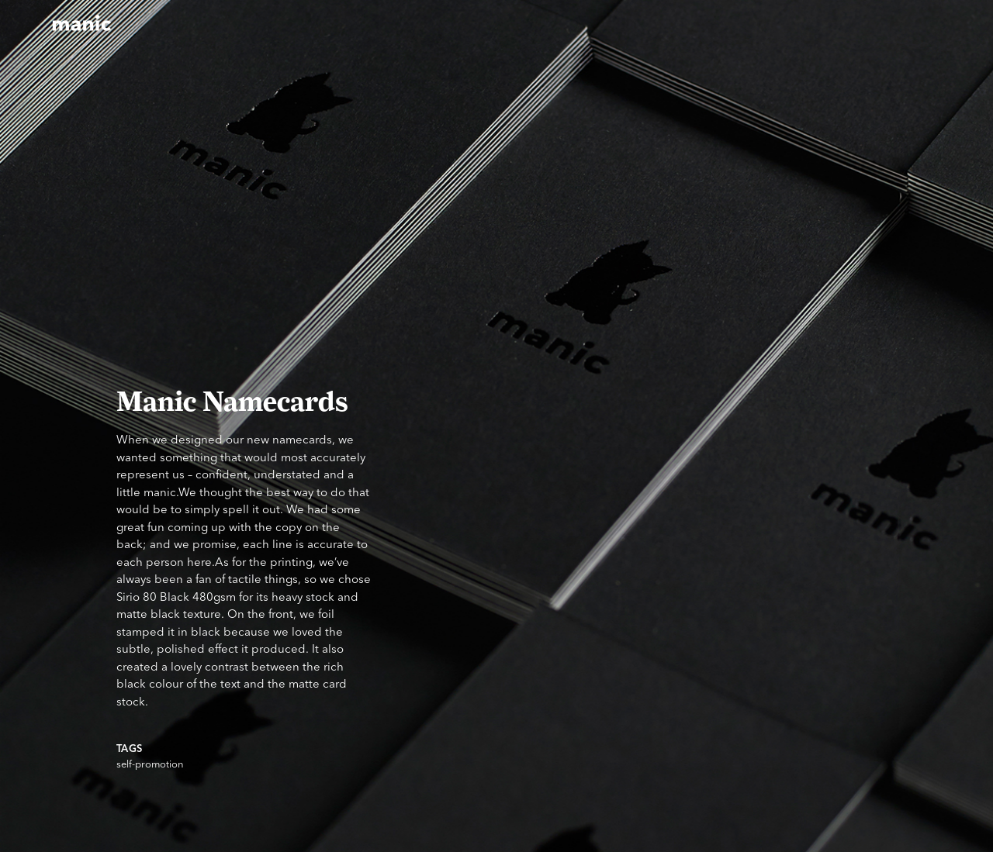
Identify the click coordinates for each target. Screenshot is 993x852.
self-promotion (150, 763)
